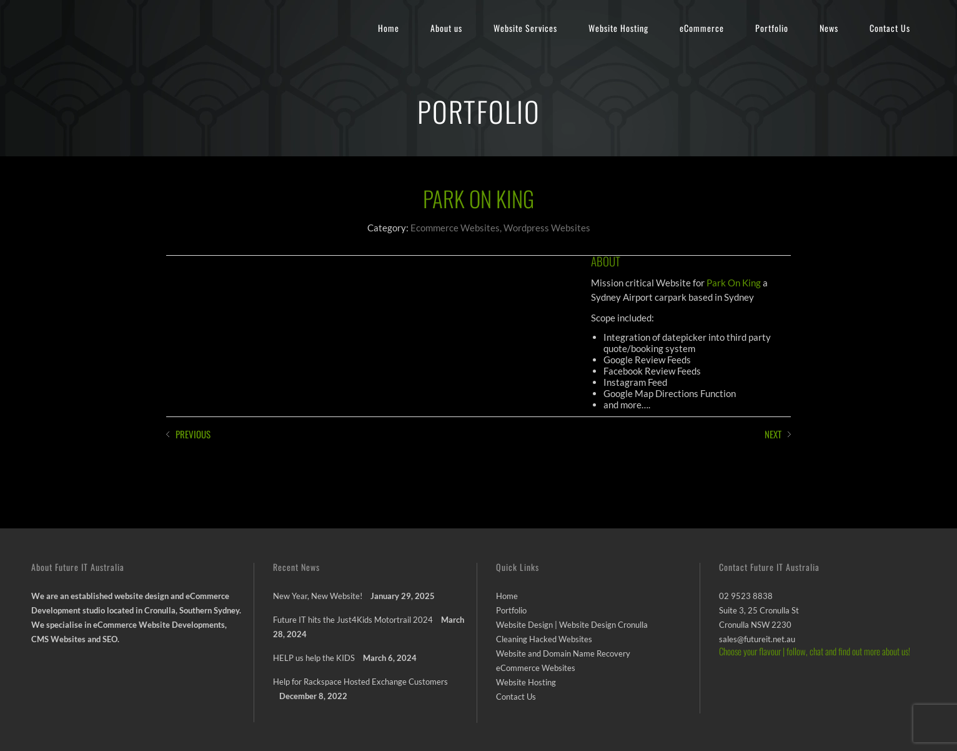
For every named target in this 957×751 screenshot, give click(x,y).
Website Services (525, 27)
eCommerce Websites (535, 668)
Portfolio (771, 27)
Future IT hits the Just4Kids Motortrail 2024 (353, 620)
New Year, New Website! (317, 596)
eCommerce (702, 27)
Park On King (734, 282)
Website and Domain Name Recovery (563, 653)
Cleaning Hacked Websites (544, 639)
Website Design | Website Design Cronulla (572, 625)
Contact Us (890, 27)
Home (388, 27)
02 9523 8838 (746, 596)
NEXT (773, 434)
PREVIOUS (193, 434)
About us (446, 27)
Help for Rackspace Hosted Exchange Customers (360, 682)
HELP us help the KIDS (314, 658)
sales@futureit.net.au (757, 639)
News (829, 27)
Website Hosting (618, 27)
